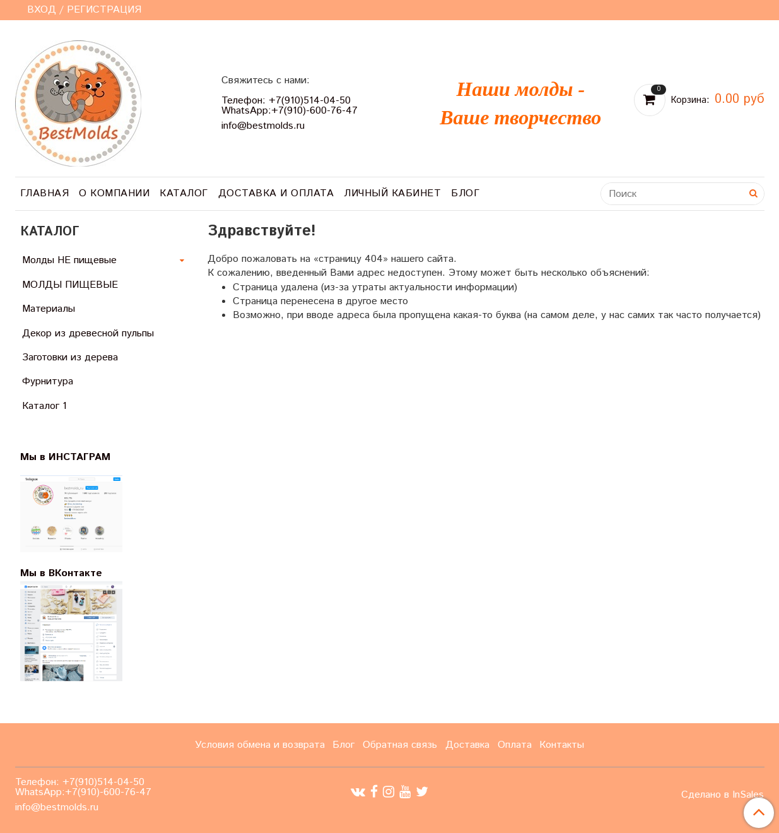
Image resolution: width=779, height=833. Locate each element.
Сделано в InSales (722, 795)
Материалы (48, 309)
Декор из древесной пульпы (88, 333)
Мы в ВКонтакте (61, 573)
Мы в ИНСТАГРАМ (73, 457)
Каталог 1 (44, 406)
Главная (44, 193)
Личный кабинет (392, 193)
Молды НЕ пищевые (69, 260)
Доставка (467, 745)
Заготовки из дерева (70, 357)
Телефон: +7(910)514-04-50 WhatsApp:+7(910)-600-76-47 (289, 105)
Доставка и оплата (276, 193)
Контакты (561, 745)
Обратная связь (400, 745)
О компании (114, 193)
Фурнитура (47, 381)
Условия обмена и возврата (260, 745)
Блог (465, 193)
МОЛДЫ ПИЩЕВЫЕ (70, 285)
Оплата (515, 745)
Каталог (184, 193)
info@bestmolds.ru (263, 126)
